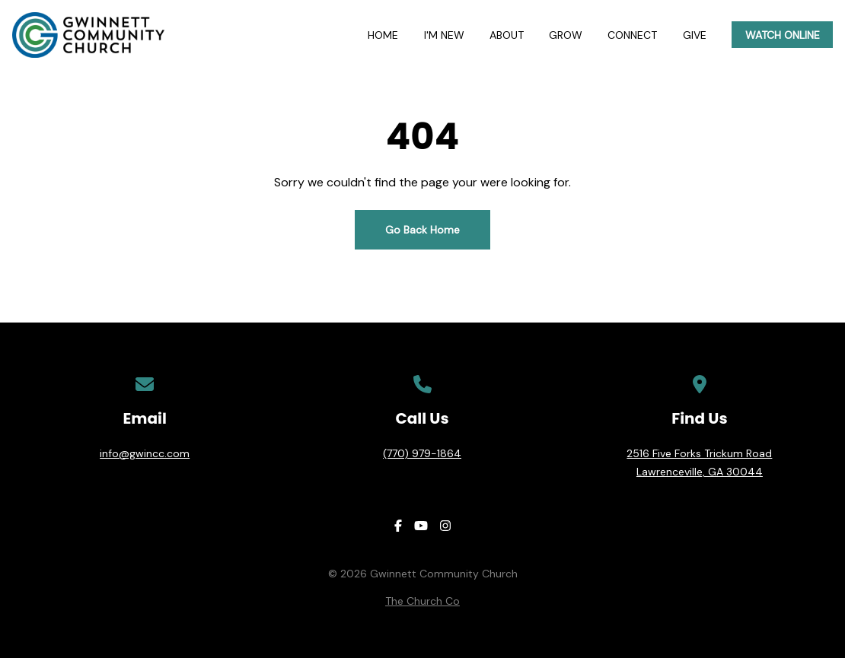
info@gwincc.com (145, 453)
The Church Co (422, 601)
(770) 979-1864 (422, 453)
